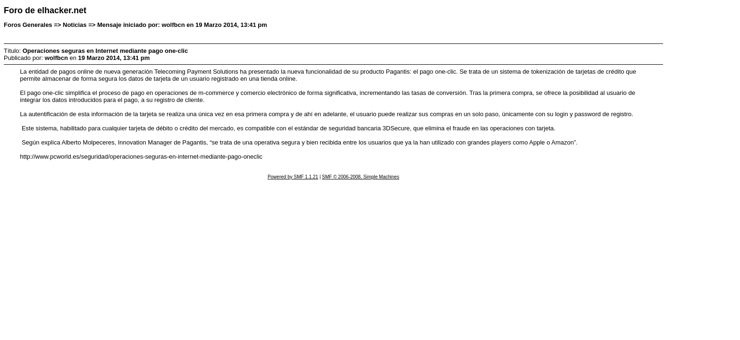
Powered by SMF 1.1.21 (293, 176)
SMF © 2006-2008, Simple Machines (360, 176)
